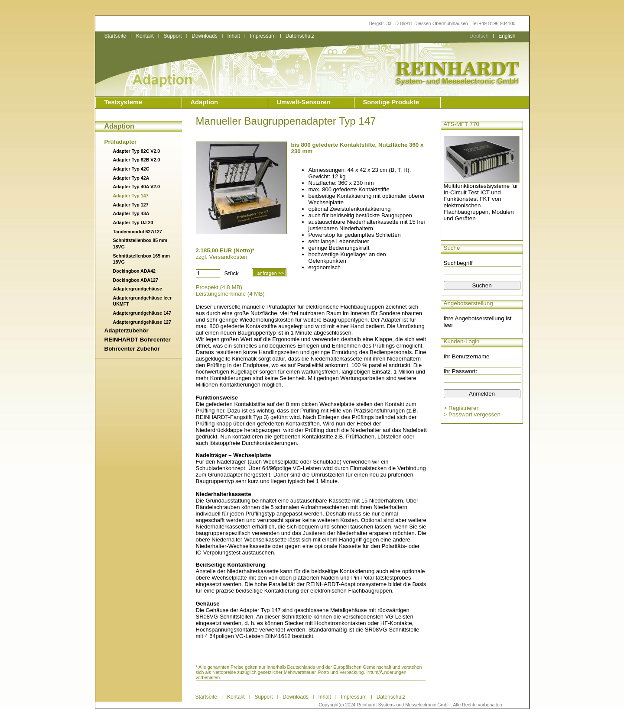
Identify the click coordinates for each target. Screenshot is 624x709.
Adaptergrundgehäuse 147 (142, 313)
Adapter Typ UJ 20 (133, 222)
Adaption (204, 102)
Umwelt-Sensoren (304, 102)
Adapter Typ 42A (131, 177)
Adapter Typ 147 (131, 195)
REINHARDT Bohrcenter (137, 339)
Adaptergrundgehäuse (137, 288)
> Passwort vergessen (472, 414)
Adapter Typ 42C (131, 168)
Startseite (115, 36)
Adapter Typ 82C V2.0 (136, 151)
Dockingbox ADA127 (135, 280)
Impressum (263, 36)
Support (172, 36)
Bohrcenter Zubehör (132, 348)
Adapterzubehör (126, 330)
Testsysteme (123, 102)
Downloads (204, 36)
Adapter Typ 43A (131, 213)
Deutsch (478, 36)
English (506, 36)
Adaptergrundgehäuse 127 (142, 322)
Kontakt (145, 36)
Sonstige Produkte (391, 102)
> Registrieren (462, 408)
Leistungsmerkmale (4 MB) (230, 293)
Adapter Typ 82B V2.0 (136, 159)
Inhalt (233, 36)
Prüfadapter (120, 142)
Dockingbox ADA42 (134, 271)
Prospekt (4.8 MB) (219, 287)
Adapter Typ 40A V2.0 (136, 186)
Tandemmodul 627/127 (137, 231)
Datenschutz (300, 36)
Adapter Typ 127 (131, 204)
